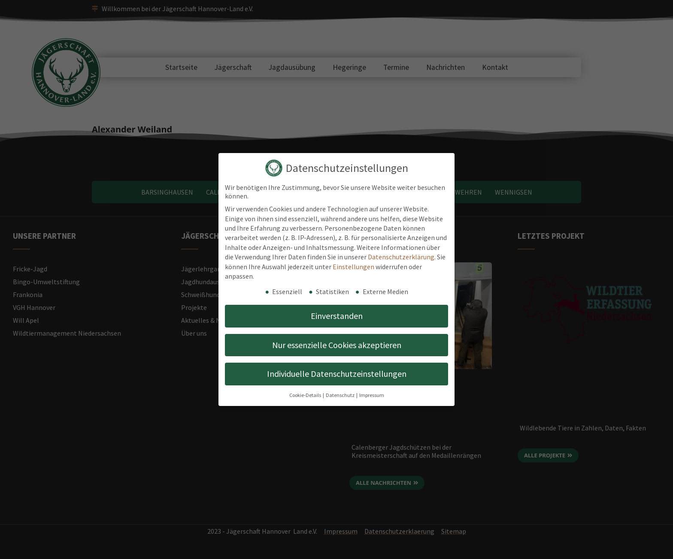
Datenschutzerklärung (401, 256)
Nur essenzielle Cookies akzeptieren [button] (336, 345)
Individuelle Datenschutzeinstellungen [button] (336, 373)
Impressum (371, 395)
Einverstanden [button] (337, 315)
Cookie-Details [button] (305, 395)
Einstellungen (353, 266)
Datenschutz (340, 395)
